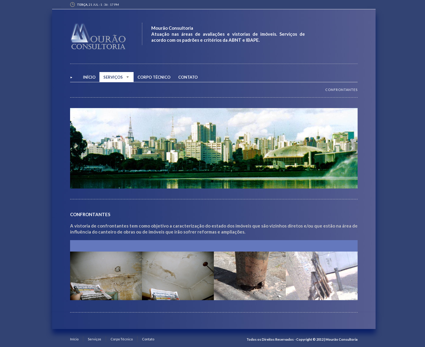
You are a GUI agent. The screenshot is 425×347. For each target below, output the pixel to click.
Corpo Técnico (153, 77)
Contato (188, 77)
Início (74, 339)
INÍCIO (89, 77)
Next (352, 148)
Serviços (116, 77)
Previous (75, 148)
